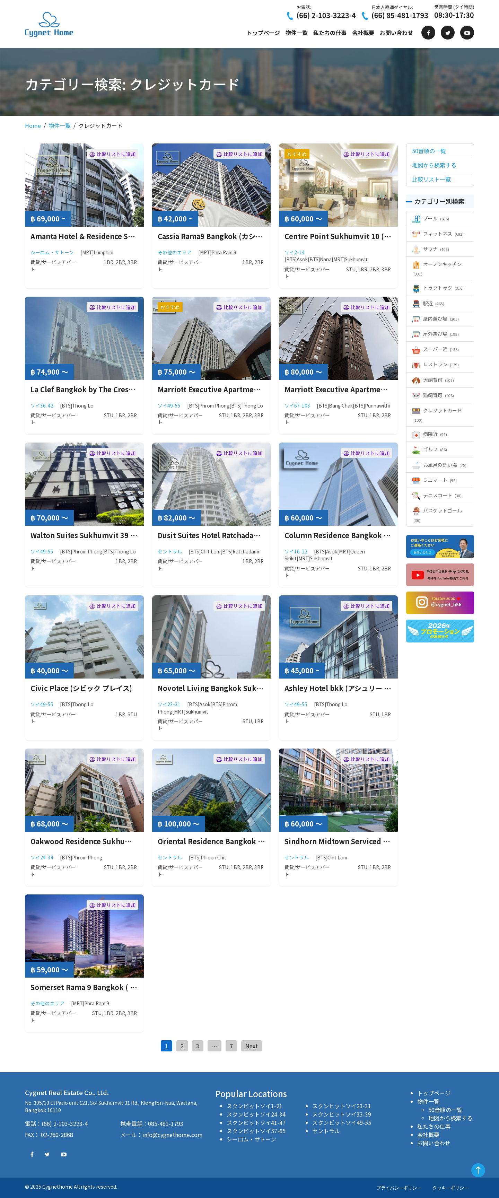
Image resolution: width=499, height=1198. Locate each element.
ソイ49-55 (169, 405)
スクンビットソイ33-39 (341, 1114)
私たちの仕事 (330, 32)
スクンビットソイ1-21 (254, 1106)
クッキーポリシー (450, 1187)
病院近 (429, 433)
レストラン (435, 364)
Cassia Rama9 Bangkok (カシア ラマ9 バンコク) (236, 236)
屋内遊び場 (435, 318)
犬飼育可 (433, 379)
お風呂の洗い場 (439, 464)
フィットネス (438, 233)
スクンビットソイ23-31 (341, 1106)
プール (430, 218)
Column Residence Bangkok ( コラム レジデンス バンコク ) (381, 535)
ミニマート (434, 479)
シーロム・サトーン (52, 252)
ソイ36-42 (41, 405)
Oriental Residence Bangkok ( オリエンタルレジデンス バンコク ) (265, 841)
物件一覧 (297, 32)
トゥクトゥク (438, 287)
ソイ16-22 (295, 551)
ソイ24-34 (41, 857)
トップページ (263, 32)
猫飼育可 (433, 395)
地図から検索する (450, 1118)
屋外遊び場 (435, 333)
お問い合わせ (396, 32)
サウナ (430, 248)
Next (251, 1046)
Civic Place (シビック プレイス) (81, 688)
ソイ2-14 (294, 252)
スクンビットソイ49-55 (341, 1122)
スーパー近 (435, 349)
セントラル (170, 551)
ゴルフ (429, 449)
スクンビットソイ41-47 (256, 1122)
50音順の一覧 (445, 1109)
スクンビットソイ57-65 (256, 1131)
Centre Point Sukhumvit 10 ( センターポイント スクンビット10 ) (390, 236)
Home (33, 125)
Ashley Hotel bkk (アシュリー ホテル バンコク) (360, 688)
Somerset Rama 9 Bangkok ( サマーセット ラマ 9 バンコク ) (128, 987)
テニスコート (437, 495)
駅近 (428, 303)
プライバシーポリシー (398, 1187)
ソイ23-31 (169, 704)
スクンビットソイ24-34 (256, 1114)
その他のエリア (175, 252)
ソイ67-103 (297, 405)
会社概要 (363, 32)
